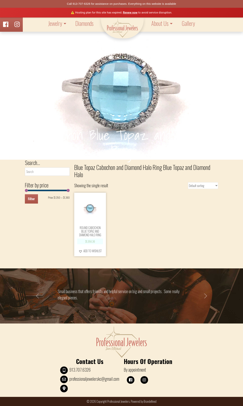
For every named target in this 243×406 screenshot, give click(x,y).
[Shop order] (203, 185)
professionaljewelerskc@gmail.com (94, 379)
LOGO (122, 27)
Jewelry (55, 23)
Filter (31, 199)
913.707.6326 (80, 369)
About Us (159, 23)
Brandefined (150, 401)
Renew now (130, 12)
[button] (90, 251)
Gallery (188, 23)
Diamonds (84, 23)
